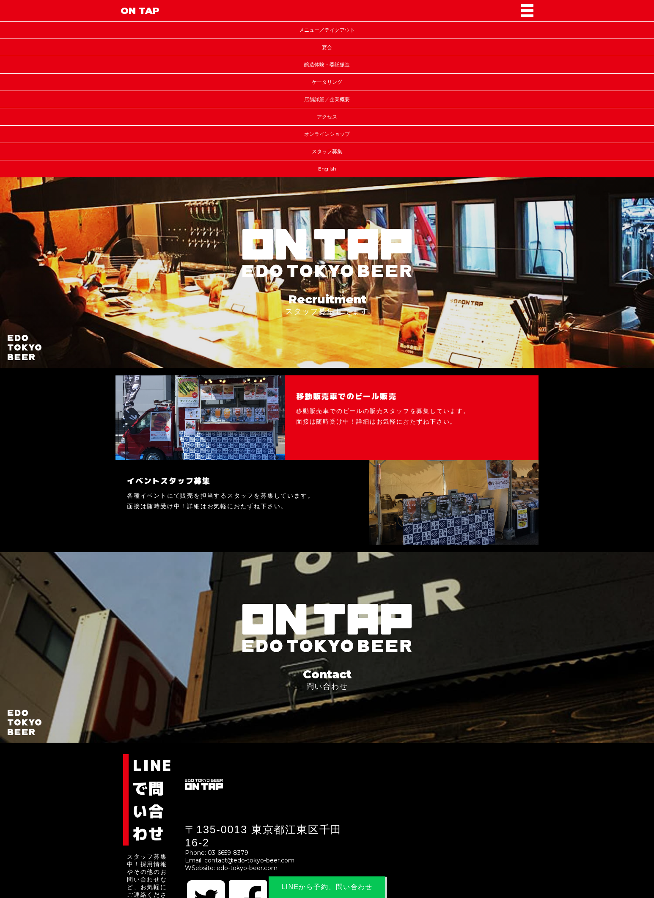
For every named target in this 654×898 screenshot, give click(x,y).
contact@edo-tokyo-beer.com (250, 860)
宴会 (327, 47)
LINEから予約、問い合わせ (327, 886)
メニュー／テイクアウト (327, 30)
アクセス (327, 116)
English (327, 168)
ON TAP (140, 11)
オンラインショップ (327, 134)
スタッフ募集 (327, 151)
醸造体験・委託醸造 (327, 64)
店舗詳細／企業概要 (327, 99)
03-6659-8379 (229, 853)
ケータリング (327, 82)
